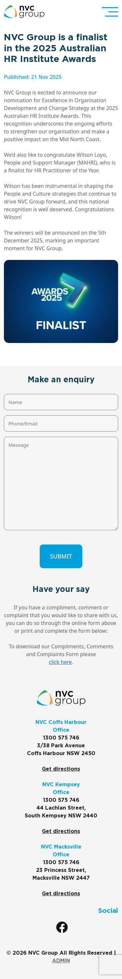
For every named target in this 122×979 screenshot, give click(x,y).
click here (60, 662)
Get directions (61, 769)
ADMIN (61, 960)
